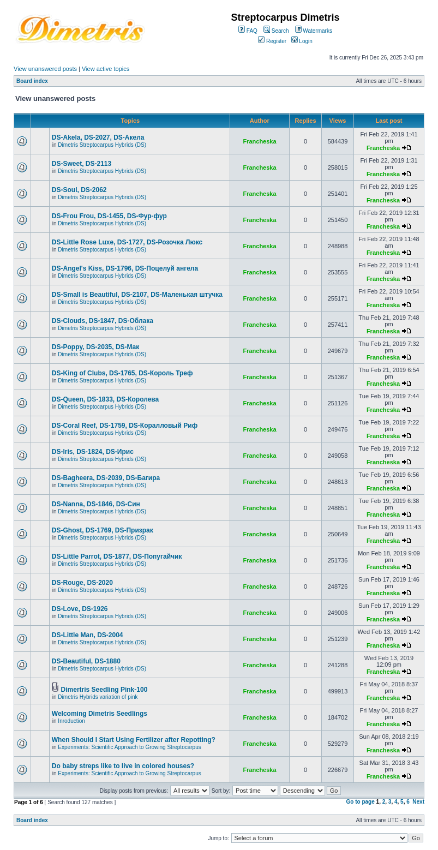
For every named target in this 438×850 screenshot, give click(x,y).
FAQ (247, 31)
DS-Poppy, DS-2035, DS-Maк (95, 347)
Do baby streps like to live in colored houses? (123, 766)
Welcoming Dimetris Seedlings (99, 713)
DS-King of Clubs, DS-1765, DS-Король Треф (122, 373)
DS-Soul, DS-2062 (79, 190)
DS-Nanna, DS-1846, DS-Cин (96, 504)
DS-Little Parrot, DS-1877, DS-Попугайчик (117, 556)
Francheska (259, 141)
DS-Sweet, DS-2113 (81, 163)
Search (276, 31)
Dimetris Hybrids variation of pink (97, 697)
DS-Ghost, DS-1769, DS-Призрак (102, 530)
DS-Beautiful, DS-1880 (86, 661)
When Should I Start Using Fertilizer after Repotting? (133, 740)
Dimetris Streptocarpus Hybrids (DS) (102, 145)
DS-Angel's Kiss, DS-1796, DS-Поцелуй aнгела (125, 268)
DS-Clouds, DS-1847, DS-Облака (102, 321)
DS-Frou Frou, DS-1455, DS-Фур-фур (109, 216)
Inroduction (71, 721)
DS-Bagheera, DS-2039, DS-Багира (106, 478)
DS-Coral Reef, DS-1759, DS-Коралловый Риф (124, 425)
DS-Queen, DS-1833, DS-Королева (105, 399)
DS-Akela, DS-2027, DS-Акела (98, 137)
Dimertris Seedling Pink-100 (104, 689)
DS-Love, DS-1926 (80, 609)
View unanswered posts (45, 68)
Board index (32, 81)
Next (418, 802)
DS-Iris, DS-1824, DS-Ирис (93, 452)
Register (272, 41)
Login (302, 41)
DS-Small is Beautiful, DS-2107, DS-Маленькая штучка (137, 294)
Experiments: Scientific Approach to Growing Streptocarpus (129, 747)
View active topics (105, 68)
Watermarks (313, 31)
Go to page (360, 802)
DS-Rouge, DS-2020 (82, 582)
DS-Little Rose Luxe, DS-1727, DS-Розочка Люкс (127, 242)
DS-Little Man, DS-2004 (87, 635)
